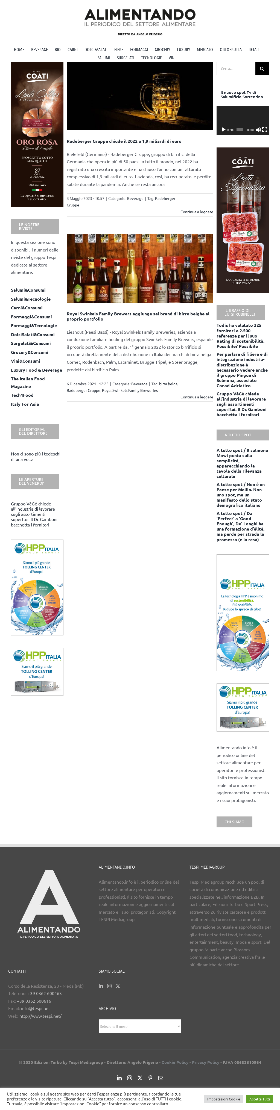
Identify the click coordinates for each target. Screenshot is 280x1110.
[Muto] (258, 129)
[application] (243, 120)
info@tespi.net (35, 1008)
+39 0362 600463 (45, 993)
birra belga (168, 383)
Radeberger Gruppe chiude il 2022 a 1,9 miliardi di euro (124, 141)
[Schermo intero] (264, 129)
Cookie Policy (175, 1062)
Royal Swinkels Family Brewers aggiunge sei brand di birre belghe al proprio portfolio (138, 316)
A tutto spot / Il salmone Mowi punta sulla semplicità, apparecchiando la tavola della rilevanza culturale (242, 463)
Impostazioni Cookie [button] (223, 1099)
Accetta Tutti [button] (259, 1099)
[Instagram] (109, 986)
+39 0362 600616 (34, 1001)
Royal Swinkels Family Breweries (130, 390)
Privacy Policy (205, 1062)
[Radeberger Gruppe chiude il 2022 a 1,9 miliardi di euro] (140, 96)
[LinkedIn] (101, 986)
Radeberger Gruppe (83, 390)
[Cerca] (262, 68)
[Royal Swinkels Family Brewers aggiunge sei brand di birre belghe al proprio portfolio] (140, 268)
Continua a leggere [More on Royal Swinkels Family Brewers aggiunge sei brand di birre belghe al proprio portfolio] (196, 396)
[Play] (223, 129)
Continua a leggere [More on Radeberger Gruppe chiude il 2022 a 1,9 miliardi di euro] (196, 211)
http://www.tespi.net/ (40, 1016)
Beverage (135, 198)
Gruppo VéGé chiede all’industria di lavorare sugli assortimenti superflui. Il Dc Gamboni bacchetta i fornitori (34, 514)
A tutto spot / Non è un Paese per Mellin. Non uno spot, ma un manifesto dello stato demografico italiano (241, 494)
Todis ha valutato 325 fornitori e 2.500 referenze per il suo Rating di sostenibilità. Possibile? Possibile (240, 335)
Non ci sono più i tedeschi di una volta (35, 456)
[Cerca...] (236, 68)
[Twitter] (118, 986)
